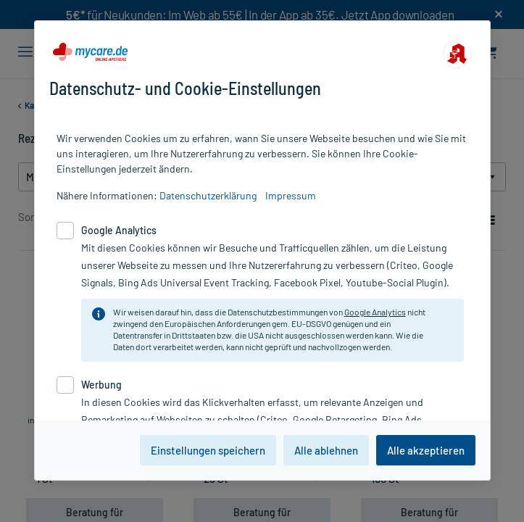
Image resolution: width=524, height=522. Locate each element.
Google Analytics (375, 312)
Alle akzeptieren (426, 450)
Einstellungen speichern (208, 450)
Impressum (290, 195)
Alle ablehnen (326, 450)
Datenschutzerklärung (208, 195)
